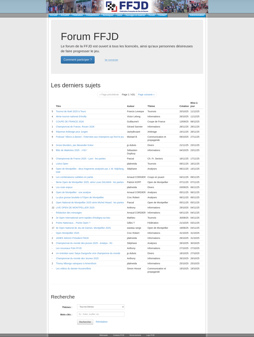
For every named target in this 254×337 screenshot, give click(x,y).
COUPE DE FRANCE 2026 (70, 121)
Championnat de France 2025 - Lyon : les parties (81, 158)
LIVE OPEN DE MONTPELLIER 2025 (75, 207)
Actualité (65, 15)
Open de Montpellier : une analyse (73, 192)
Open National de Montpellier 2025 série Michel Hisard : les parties (90, 202)
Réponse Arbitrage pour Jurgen (72, 131)
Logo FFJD (150, 335)
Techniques (107, 15)
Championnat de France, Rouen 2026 (75, 126)
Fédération (78, 15)
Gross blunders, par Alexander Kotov (74, 145)
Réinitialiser (102, 321)
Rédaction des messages (69, 212)
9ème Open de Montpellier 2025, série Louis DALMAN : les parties (90, 182)
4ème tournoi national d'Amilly (71, 116)
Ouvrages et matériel (135, 15)
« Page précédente (109, 94)
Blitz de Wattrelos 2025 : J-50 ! (71, 150)
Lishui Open (62, 163)
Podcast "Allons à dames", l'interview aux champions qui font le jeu (90, 136)
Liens (119, 15)
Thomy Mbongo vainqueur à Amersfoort (76, 263)
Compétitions (92, 15)
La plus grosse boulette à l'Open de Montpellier (80, 197)
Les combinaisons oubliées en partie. (75, 177)
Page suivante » (146, 94)
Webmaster (104, 335)
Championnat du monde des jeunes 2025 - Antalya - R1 (84, 243)
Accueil (53, 15)
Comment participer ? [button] (78, 59)
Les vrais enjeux (64, 187)
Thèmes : (67, 307)
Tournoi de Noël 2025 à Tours (71, 111)
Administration (197, 15)
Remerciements (135, 335)
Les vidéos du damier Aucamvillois (73, 268)
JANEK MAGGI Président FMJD (72, 238)
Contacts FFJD (118, 335)
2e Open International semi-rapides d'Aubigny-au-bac (83, 217)
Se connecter (111, 60)
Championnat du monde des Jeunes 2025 (77, 258)
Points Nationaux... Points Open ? (73, 222)
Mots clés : (66, 314)
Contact (162, 15)
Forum (152, 15)
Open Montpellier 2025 (67, 233)
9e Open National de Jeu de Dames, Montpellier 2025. (83, 228)
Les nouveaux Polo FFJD (69, 248)
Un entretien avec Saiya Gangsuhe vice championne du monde (88, 253)
